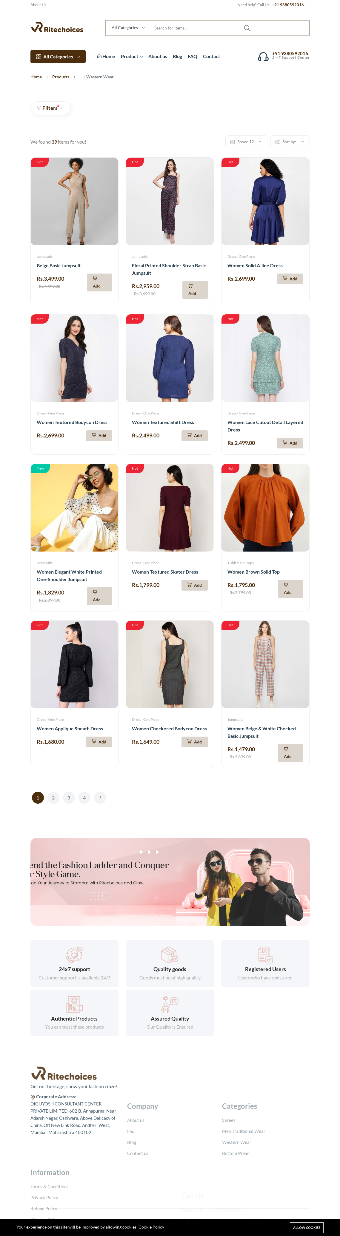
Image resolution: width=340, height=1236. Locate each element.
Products (60, 76)
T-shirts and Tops (240, 562)
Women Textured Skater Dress (165, 571)
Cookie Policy (151, 1226)
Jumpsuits (45, 256)
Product (132, 56)
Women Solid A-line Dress (255, 265)
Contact (211, 56)
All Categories (58, 56)
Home (106, 56)
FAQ (192, 56)
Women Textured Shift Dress (163, 422)
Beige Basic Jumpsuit (59, 265)
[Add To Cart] (99, 282)
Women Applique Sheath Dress (70, 728)
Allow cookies (306, 1227)
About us (157, 56)
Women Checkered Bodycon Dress (169, 728)
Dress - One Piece (241, 256)
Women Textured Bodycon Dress (72, 422)
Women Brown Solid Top (253, 571)
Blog (177, 56)
